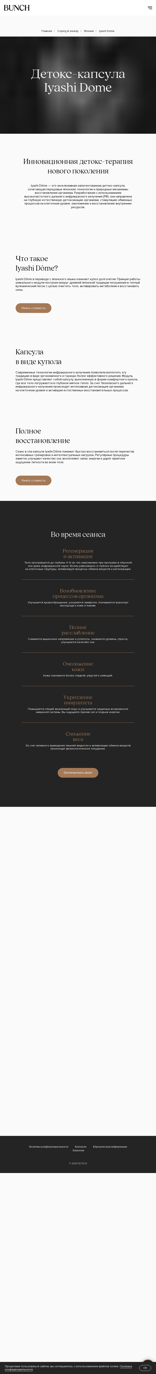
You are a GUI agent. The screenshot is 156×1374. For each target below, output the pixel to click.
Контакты (80, 1146)
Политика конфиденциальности (48, 1146)
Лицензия (78, 1150)
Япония (89, 31)
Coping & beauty (67, 31)
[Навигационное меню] (150, 7)
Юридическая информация (110, 1146)
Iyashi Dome (107, 31)
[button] (78, 773)
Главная (46, 31)
